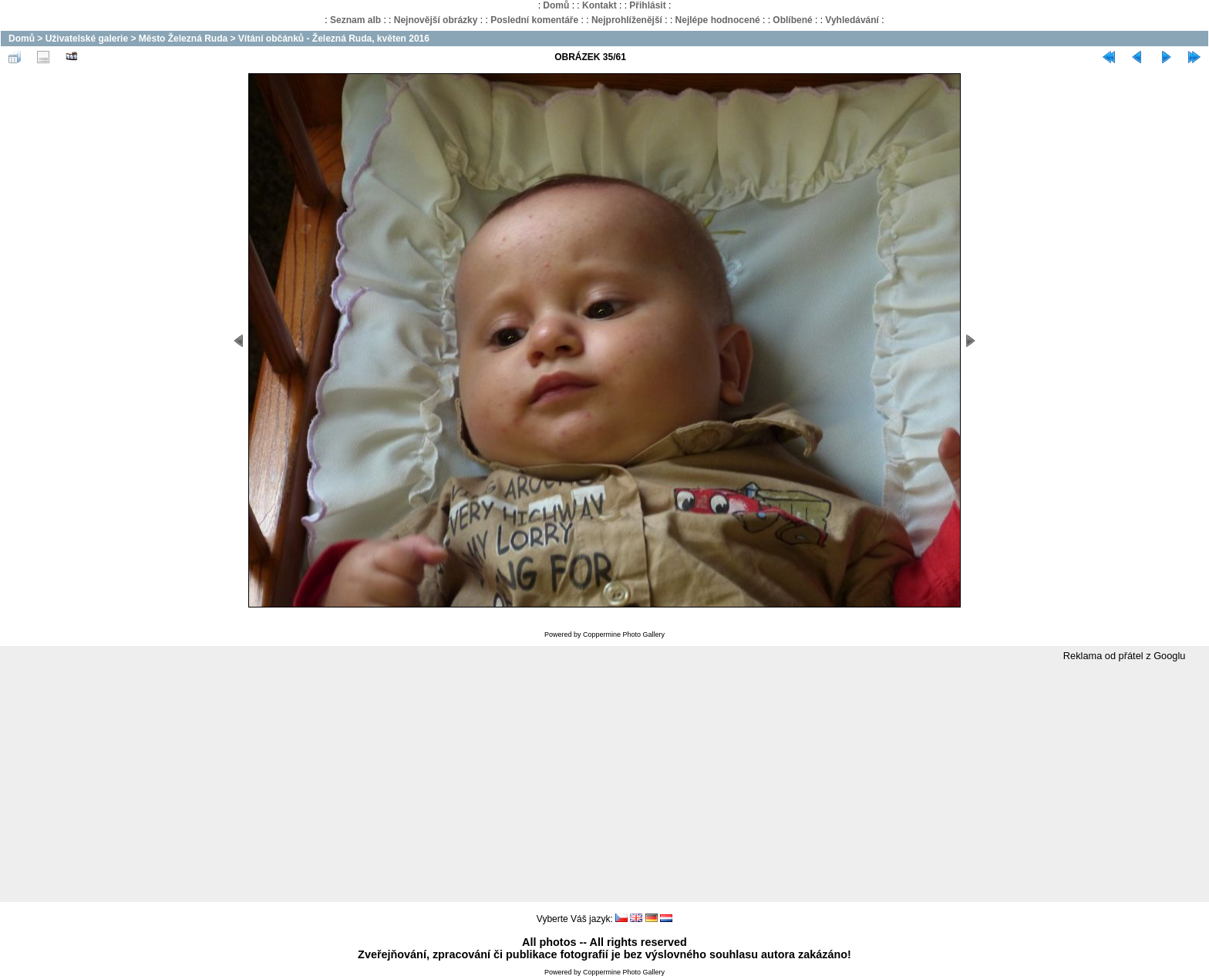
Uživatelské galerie (86, 38)
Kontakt (599, 5)
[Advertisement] (604, 782)
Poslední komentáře (534, 20)
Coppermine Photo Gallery (624, 634)
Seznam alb (355, 20)
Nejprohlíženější (626, 20)
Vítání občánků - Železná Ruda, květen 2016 (333, 38)
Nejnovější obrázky (436, 20)
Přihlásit (647, 5)
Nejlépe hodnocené (717, 20)
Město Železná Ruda (183, 38)
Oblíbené (792, 20)
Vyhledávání (852, 20)
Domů (556, 5)
